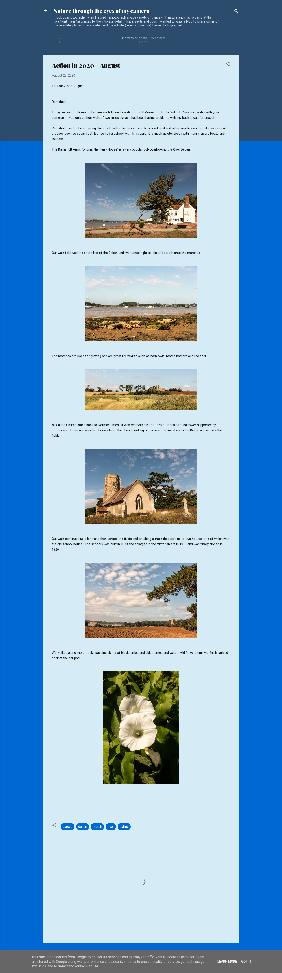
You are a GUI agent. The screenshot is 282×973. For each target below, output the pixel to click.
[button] (227, 64)
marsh (97, 827)
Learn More (227, 962)
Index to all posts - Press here (144, 38)
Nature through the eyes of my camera (102, 10)
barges (67, 827)
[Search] (236, 12)
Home (143, 42)
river (111, 827)
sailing (124, 827)
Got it (246, 962)
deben (82, 827)
